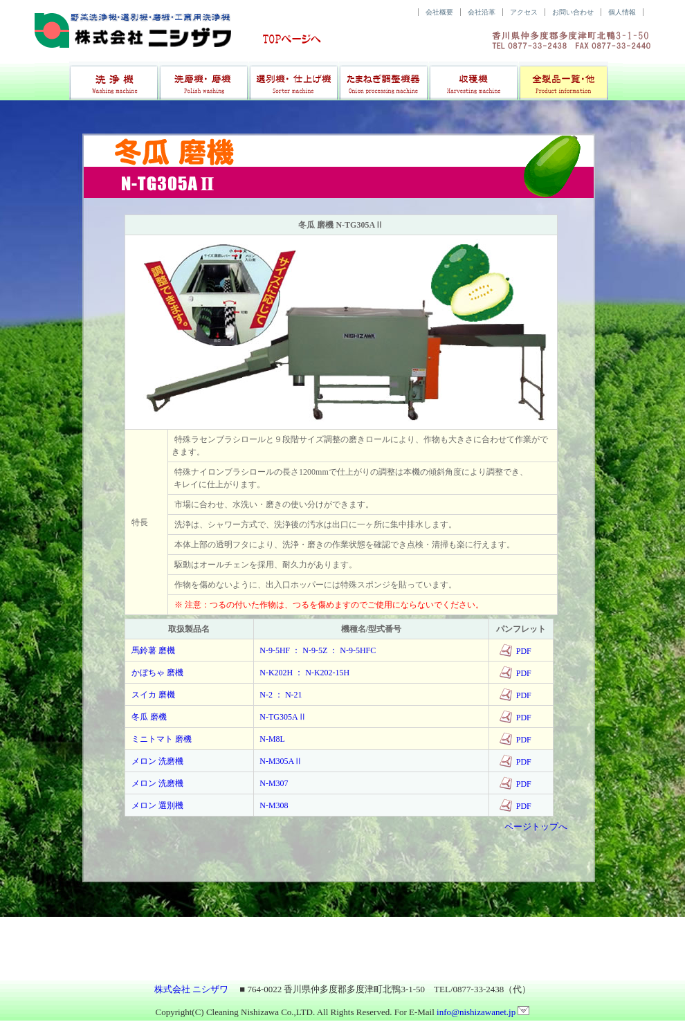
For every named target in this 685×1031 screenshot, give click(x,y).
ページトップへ (535, 826)
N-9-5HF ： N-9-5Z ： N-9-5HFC (317, 650)
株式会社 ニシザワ (191, 989)
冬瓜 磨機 (149, 717)
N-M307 (273, 783)
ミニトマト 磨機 (161, 739)
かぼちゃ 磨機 (157, 672)
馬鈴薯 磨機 (153, 650)
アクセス (524, 12)
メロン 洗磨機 (157, 761)
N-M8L (272, 739)
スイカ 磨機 (153, 695)
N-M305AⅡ (280, 761)
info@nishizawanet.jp (483, 1012)
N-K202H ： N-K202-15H (304, 672)
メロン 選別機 (157, 805)
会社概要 (439, 12)
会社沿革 (481, 12)
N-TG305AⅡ (282, 717)
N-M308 (273, 805)
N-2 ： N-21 (280, 695)
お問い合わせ (573, 12)
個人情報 (622, 12)
